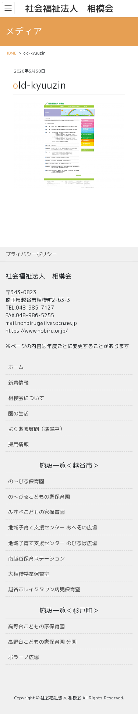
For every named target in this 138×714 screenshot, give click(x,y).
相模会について (26, 398)
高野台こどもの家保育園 (36, 626)
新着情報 (18, 382)
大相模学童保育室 (28, 573)
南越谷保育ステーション (36, 558)
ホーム (16, 366)
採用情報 (18, 444)
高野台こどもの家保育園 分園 (42, 641)
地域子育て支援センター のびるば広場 (52, 543)
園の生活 (18, 413)
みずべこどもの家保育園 (36, 511)
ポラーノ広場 (23, 657)
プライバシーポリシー (31, 254)
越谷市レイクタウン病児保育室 (44, 589)
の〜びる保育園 (26, 481)
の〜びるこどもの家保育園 (39, 496)
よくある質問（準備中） (36, 428)
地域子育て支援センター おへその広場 (52, 527)
